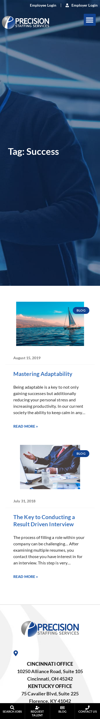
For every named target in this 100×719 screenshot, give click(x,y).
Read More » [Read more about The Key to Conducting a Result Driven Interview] (25, 576)
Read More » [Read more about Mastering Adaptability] (25, 426)
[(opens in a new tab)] (40, 5)
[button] (90, 20)
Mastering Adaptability (42, 373)
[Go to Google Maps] (16, 653)
